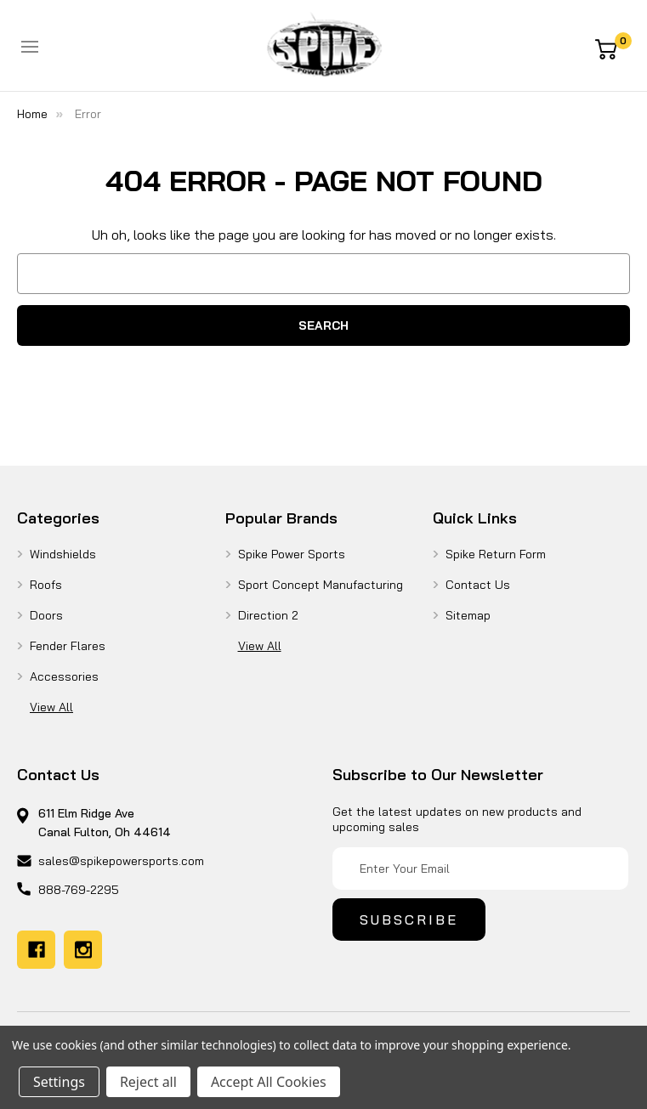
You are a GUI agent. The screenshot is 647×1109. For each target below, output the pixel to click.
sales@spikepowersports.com (121, 861)
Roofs (46, 584)
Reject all (148, 1081)
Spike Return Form (496, 554)
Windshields (63, 554)
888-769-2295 (78, 889)
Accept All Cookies (268, 1081)
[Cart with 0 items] (612, 47)
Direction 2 (268, 615)
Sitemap (468, 615)
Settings (59, 1081)
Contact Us (478, 584)
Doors (46, 615)
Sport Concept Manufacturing (320, 584)
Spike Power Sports (291, 554)
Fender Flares (67, 646)
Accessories (64, 676)
